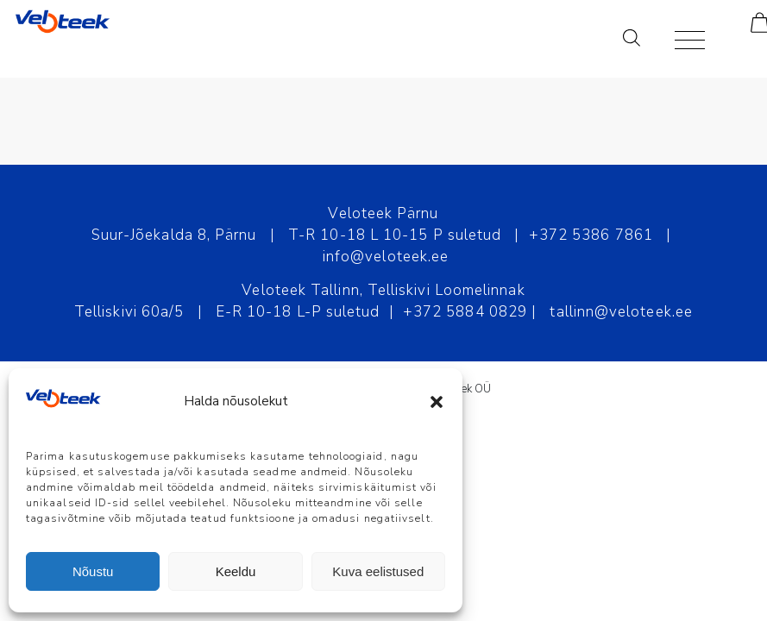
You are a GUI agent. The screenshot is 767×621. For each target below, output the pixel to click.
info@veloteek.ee (386, 257)
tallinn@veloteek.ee (621, 312)
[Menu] (681, 39)
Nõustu (93, 571)
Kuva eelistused (378, 571)
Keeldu (236, 571)
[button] (436, 402)
